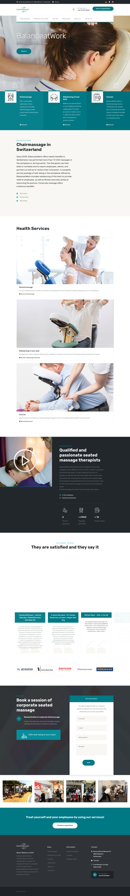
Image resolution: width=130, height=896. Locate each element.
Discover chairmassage (26, 294)
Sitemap (69, 855)
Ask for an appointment (103, 8)
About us (77, 19)
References (66, 19)
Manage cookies (72, 859)
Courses (55, 19)
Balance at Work (21, 891)
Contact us (89, 19)
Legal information (72, 851)
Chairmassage (25, 19)
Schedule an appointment (65, 825)
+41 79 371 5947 (84, 10)
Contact (57, 2)
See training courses (26, 421)
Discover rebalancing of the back (29, 357)
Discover (23, 125)
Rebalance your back (41, 19)
